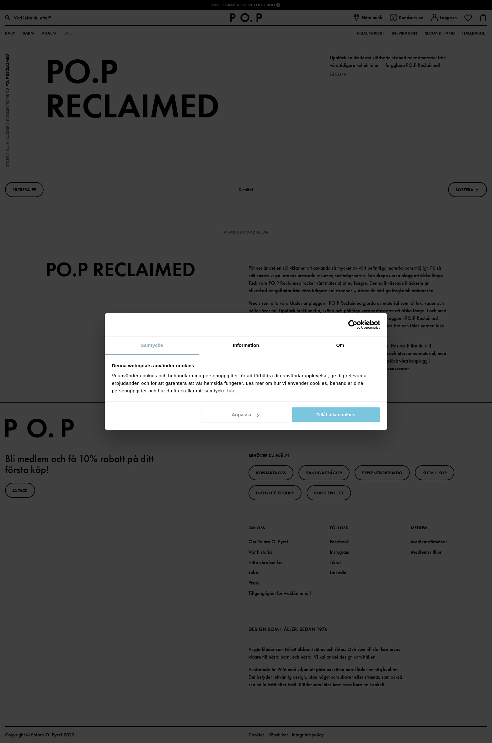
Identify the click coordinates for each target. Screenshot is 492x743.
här (231, 390)
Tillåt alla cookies (335, 414)
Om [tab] (340, 345)
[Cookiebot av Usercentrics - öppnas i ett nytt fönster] (352, 324)
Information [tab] (246, 345)
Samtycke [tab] (152, 345)
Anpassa (245, 414)
